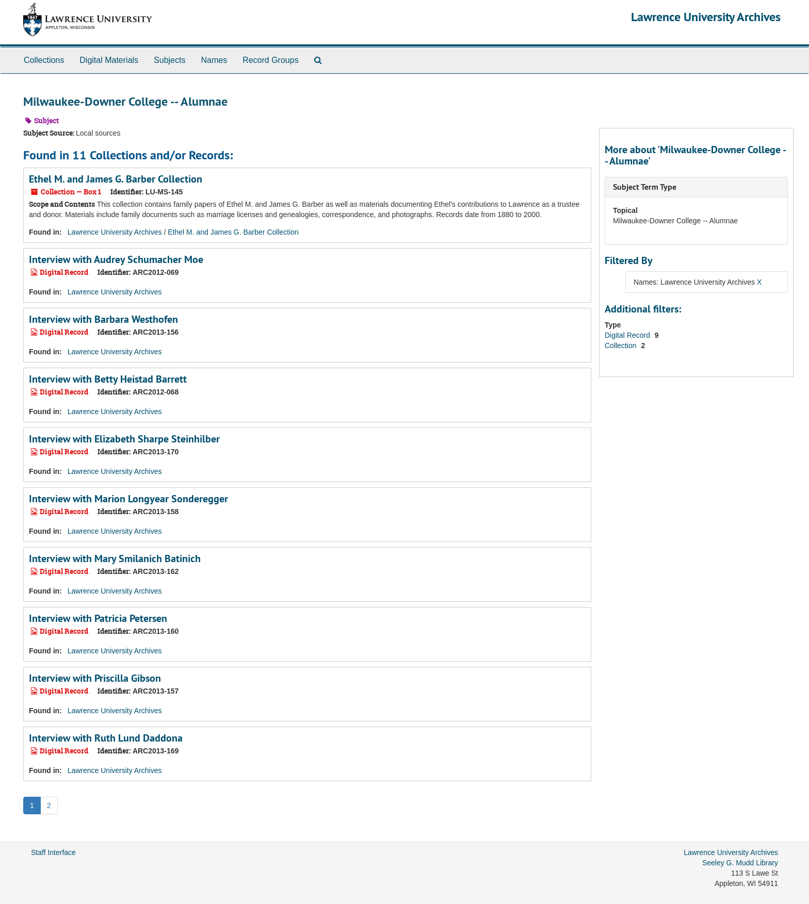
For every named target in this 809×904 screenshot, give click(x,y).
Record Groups (270, 60)
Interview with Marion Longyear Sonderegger (128, 498)
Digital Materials (108, 60)
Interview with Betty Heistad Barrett (108, 379)
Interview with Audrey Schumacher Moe (116, 259)
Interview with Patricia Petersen (98, 618)
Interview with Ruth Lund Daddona (106, 738)
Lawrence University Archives (706, 17)
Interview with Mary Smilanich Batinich (115, 558)
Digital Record (628, 335)
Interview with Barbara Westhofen (103, 319)
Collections (44, 60)
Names (214, 60)
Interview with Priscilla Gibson (95, 678)
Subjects (169, 60)
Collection (621, 345)
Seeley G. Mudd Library (740, 863)
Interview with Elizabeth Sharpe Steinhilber (124, 439)
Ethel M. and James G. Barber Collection (115, 179)
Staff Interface (53, 852)
